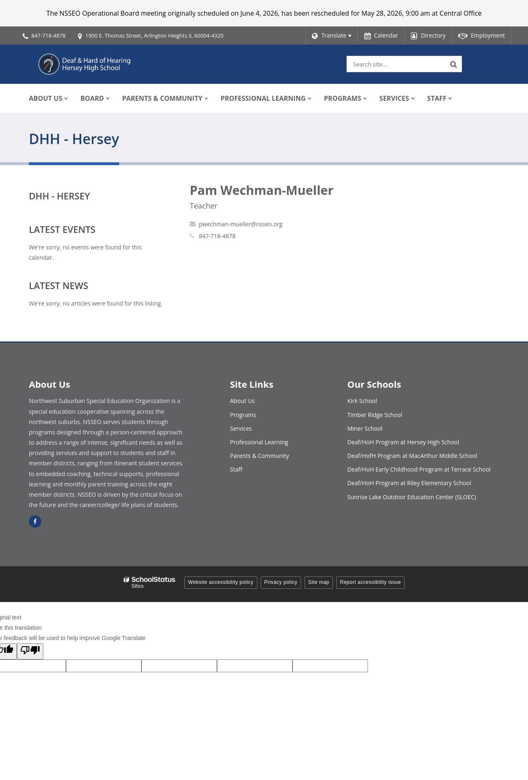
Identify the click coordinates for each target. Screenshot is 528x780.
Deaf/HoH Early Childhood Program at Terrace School (419, 469)
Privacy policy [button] (280, 582)
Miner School (364, 428)
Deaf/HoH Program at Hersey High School (403, 442)
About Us (242, 401)
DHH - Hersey (59, 196)
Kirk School (362, 401)
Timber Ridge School (374, 415)
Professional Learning (259, 442)
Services (241, 428)
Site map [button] (318, 582)
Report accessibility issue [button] (370, 582)
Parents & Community (259, 456)
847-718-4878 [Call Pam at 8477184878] (217, 236)
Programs (243, 415)
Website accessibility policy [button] (221, 582)
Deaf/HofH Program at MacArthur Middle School (412, 456)
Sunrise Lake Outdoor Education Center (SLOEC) (411, 497)
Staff (236, 469)
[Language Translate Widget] (331, 35)
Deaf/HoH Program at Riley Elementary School (409, 483)
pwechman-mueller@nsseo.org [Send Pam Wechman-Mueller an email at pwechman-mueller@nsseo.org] (241, 224)
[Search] (454, 64)
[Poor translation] (30, 651)
